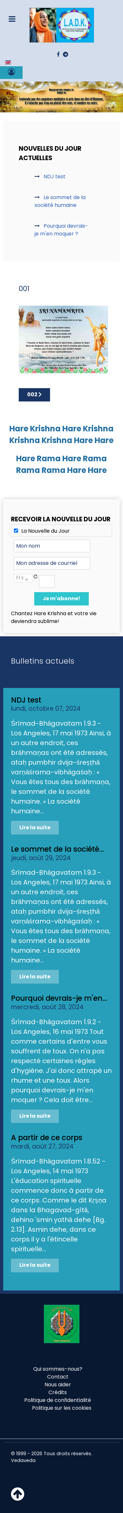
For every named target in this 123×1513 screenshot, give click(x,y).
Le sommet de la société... (57, 849)
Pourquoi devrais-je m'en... (59, 998)
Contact (57, 1376)
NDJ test (26, 700)
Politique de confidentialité (57, 1400)
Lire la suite (34, 827)
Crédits (57, 1392)
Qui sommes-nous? (57, 1369)
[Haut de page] (17, 1498)
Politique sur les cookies (61, 1408)
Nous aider (58, 1384)
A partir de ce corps (46, 1137)
